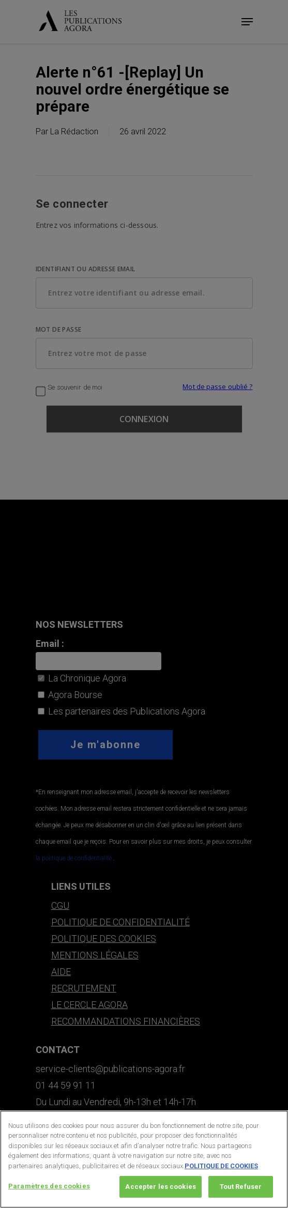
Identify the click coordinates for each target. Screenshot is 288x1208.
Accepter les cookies (160, 1190)
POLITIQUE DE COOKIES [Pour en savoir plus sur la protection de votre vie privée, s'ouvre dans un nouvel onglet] (221, 1169)
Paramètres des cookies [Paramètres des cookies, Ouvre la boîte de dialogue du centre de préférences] (49, 1190)
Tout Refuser (241, 1190)
